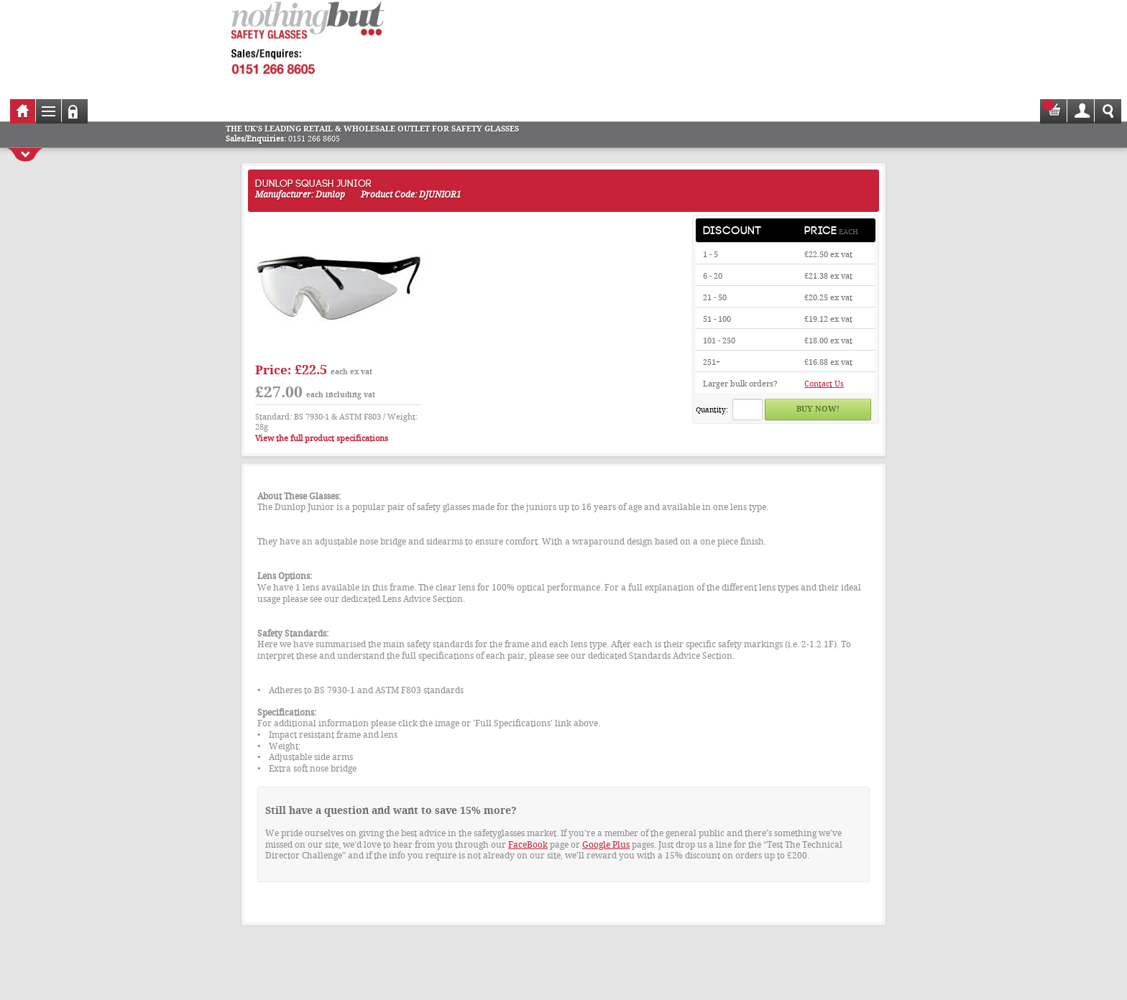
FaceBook (528, 845)
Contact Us (824, 384)
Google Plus (606, 845)
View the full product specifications (321, 438)
